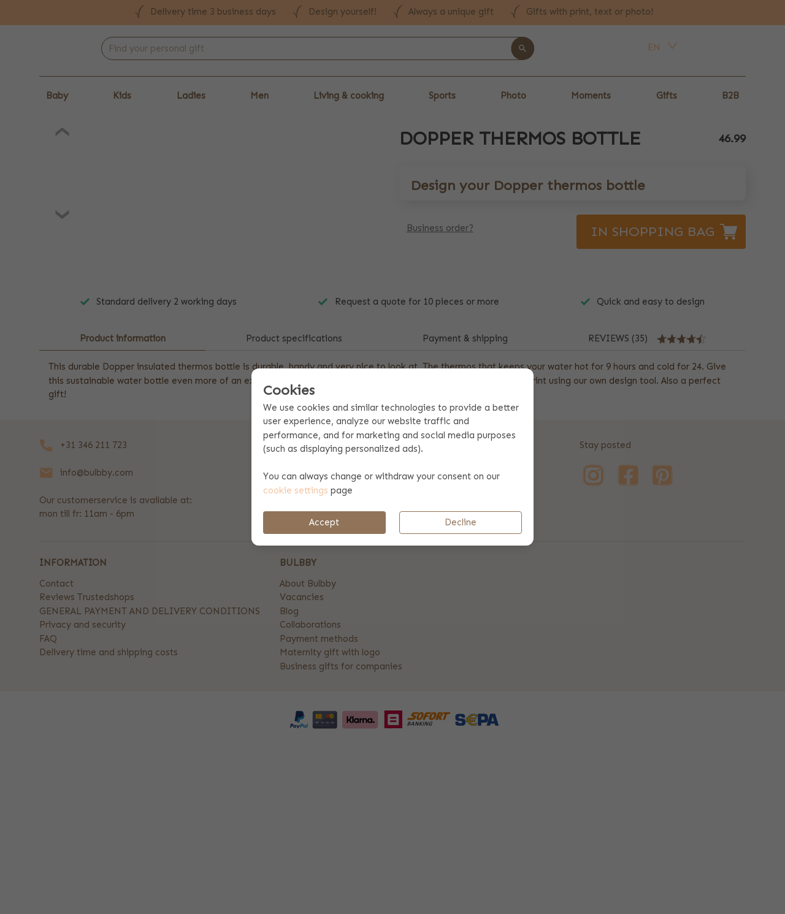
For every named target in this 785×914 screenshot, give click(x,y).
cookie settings (295, 490)
